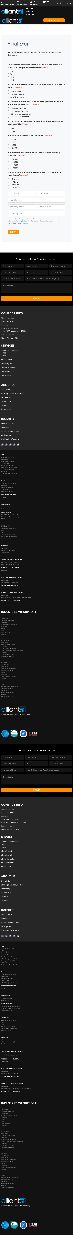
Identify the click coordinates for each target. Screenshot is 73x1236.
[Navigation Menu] (69, 20)
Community (6, 402)
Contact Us (54, 20)
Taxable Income (17, 94)
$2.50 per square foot (19, 117)
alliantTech (6, 376)
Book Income (15, 91)
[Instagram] (67, 3)
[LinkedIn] (57, 3)
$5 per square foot (18, 108)
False (12, 131)
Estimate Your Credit (10, 432)
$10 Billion (14, 179)
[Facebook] (64, 3)
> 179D (3, 356)
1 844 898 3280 (7, 322)
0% (11, 71)
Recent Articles (7, 424)
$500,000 (14, 168)
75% (12, 80)
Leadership (6, 398)
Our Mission (6, 390)
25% (12, 77)
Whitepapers (6, 436)
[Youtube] (70, 3)
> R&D (3, 354)
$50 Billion (14, 182)
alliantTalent (6, 360)
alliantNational (7, 372)
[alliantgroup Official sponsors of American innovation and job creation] (12, 11)
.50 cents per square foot (21, 114)
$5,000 (13, 145)
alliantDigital (6, 364)
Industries (5, 428)
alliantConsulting (8, 368)
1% (11, 74)
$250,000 (14, 162)
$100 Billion (15, 188)
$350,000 (14, 165)
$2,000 (13, 142)
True (12, 128)
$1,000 (13, 139)
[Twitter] (60, 3)
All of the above (17, 97)
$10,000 (13, 148)
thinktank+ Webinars (10, 439)
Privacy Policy (25, 715)
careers (34, 2)
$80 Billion (14, 185)
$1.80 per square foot (19, 111)
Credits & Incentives (9, 351)
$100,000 (14, 159)
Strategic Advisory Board (12, 394)
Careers (4, 406)
